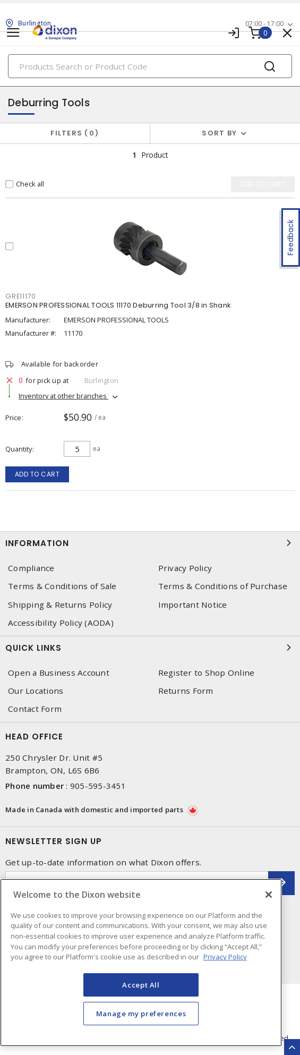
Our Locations (35, 691)
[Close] (268, 894)
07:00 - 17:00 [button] (264, 23)
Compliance (31, 568)
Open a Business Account (58, 673)
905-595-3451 (98, 785)
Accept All (141, 985)
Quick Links (150, 647)
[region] (141, 963)
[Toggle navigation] (13, 32)
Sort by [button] (219, 133)
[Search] (150, 66)
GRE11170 (20, 296)
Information (150, 543)
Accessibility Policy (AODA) (61, 623)
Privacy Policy (185, 568)
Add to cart (37, 474)
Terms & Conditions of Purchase (223, 586)
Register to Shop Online (206, 673)
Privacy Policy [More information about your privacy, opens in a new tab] (225, 957)
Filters (74, 133)
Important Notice (192, 605)
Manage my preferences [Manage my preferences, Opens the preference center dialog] (141, 1013)
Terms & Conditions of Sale (62, 586)
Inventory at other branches (63, 396)
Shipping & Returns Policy (60, 605)
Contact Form (35, 709)
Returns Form (185, 691)
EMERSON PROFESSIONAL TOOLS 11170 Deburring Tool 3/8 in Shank (117, 305)
